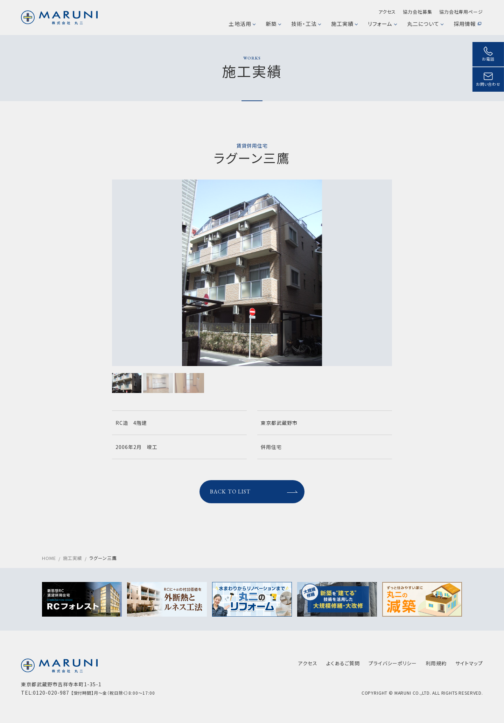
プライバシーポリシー (393, 663)
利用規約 (436, 663)
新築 (273, 23)
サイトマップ (469, 663)
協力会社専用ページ (461, 11)
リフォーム (382, 23)
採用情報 (467, 23)
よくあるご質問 (343, 663)
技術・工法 (306, 23)
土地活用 (242, 23)
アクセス (387, 11)
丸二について (425, 23)
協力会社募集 (417, 11)
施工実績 (344, 23)
